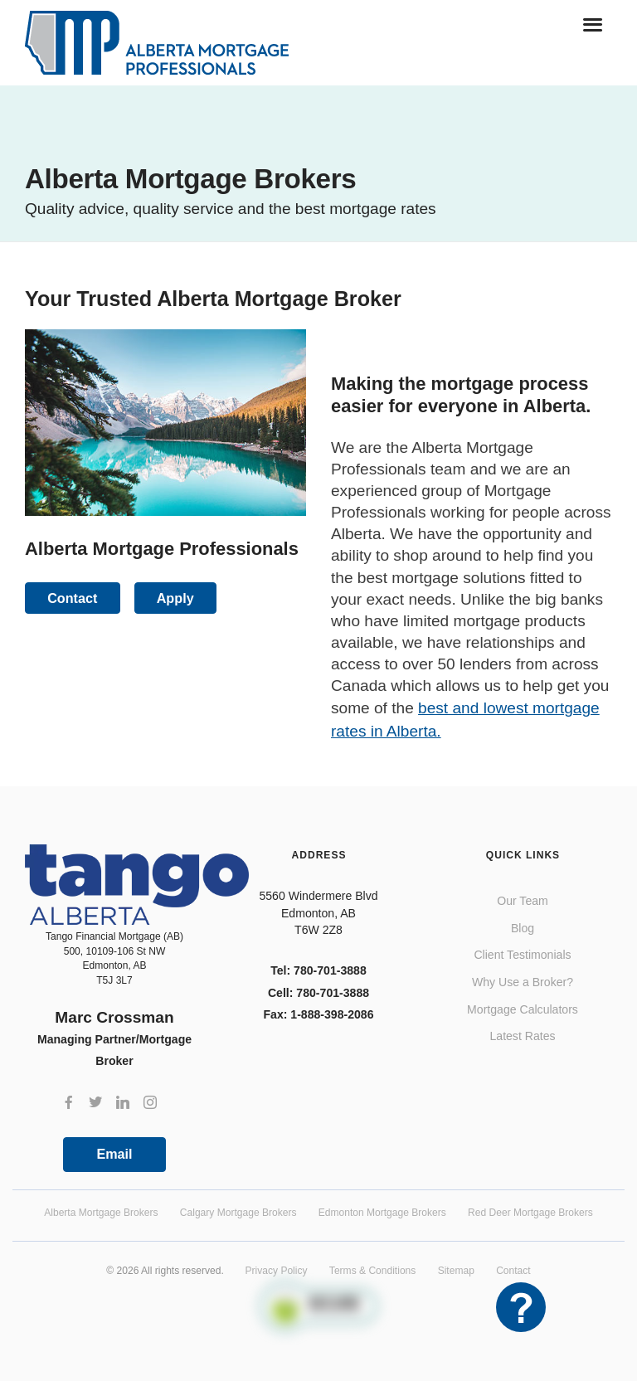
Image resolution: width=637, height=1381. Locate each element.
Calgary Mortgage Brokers (238, 1212)
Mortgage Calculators (522, 1009)
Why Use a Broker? (522, 982)
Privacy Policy (277, 1270)
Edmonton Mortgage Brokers (382, 1212)
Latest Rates (522, 1036)
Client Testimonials (522, 954)
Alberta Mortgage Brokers (101, 1212)
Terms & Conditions (372, 1270)
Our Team (522, 900)
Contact (513, 1270)
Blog (522, 928)
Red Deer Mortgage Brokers (530, 1212)
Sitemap (456, 1270)
